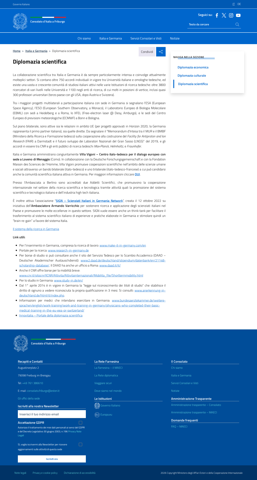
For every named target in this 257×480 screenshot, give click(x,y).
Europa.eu (103, 414)
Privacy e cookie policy (45, 473)
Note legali (20, 473)
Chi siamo (177, 367)
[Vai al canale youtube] (237, 15)
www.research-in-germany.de (68, 250)
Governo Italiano (21, 4)
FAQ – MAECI (179, 426)
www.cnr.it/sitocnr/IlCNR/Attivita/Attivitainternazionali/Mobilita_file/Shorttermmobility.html (81, 275)
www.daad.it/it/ (110, 265)
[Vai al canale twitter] (223, 15)
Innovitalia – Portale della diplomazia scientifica (50, 315)
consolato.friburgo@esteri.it (43, 391)
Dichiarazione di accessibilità (79, 473)
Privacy (72, 431)
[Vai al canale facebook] (216, 15)
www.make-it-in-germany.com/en (123, 245)
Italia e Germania (36, 51)
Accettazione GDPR (31, 422)
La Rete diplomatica (106, 375)
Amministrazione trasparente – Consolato (196, 405)
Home (17, 51)
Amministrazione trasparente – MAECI (194, 412)
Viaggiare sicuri (103, 383)
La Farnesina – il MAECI (108, 367)
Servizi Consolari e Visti (184, 383)
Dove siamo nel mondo (108, 391)
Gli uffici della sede (29, 398)
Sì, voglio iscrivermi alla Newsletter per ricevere (42, 444)
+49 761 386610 (32, 383)
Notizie (175, 391)
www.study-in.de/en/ (68, 280)
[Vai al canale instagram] (230, 15)
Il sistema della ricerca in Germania (36, 229)
